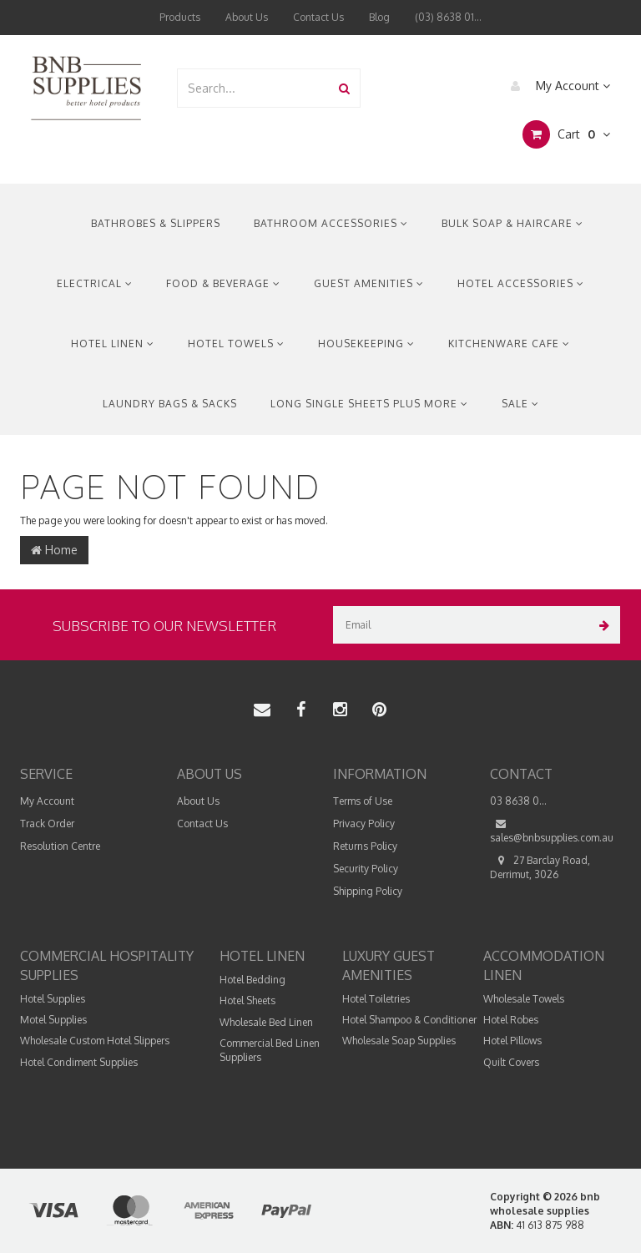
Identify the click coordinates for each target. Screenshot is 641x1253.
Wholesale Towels (523, 999)
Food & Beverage (223, 283)
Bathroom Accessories (331, 223)
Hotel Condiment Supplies (79, 1062)
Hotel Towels (236, 343)
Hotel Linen (112, 343)
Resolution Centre (60, 846)
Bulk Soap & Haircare (512, 223)
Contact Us (318, 17)
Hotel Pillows (512, 1040)
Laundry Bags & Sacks (170, 403)
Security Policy (365, 868)
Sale (520, 403)
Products (179, 17)
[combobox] (254, 88)
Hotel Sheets (247, 1000)
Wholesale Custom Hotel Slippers (94, 1040)
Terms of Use (362, 801)
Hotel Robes (510, 1019)
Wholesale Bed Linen (266, 1022)
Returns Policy (365, 846)
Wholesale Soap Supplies (399, 1040)
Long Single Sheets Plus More (369, 403)
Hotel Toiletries (376, 999)
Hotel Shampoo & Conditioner (409, 1019)
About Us (246, 17)
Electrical (95, 283)
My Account (556, 86)
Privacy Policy (364, 823)
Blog (379, 17)
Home (54, 550)
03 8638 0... (518, 801)
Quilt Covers (511, 1062)
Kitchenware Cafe (509, 343)
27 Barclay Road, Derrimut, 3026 (540, 867)
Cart (566, 134)
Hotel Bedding (252, 979)
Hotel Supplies (52, 999)
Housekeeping (366, 343)
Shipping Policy (367, 891)
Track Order (47, 823)
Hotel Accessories (520, 283)
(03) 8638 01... (448, 17)
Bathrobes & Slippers (155, 223)
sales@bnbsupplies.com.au (551, 830)
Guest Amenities (369, 283)
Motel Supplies (53, 1019)
